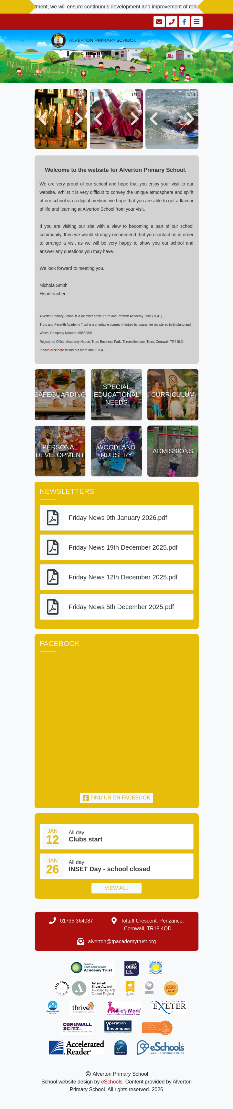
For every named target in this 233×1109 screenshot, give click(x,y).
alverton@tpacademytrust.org (122, 941)
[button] (43, 119)
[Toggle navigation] (196, 21)
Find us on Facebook (116, 797)
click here (57, 350)
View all (116, 888)
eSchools (111, 1081)
